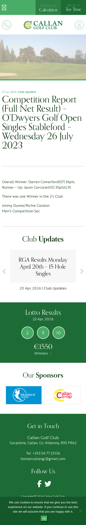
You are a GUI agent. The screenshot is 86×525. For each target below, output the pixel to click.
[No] (80, 511)
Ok (44, 518)
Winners (43, 353)
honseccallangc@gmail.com (43, 458)
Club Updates (27, 92)
